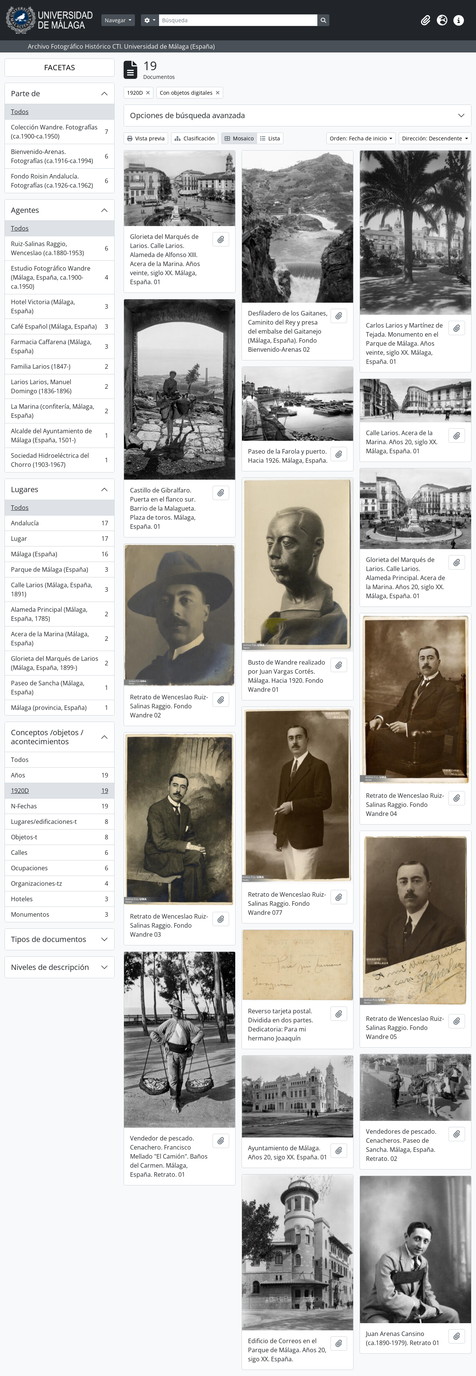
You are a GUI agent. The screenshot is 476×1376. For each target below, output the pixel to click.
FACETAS (59, 67)
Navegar (116, 20)
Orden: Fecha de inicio (359, 138)
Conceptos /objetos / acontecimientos (47, 736)
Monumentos (59, 916)
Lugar (59, 540)
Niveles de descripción (50, 967)
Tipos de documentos (48, 939)
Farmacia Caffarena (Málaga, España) (59, 346)
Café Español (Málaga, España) (59, 328)
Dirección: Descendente (433, 138)
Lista (270, 138)
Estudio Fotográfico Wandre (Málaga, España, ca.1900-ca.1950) (59, 277)
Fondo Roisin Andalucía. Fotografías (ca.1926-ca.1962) (59, 180)
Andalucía (59, 525)
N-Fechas (59, 808)
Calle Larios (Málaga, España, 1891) (59, 589)
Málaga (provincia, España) (59, 709)
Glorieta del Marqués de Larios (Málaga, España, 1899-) (59, 663)
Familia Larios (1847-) (59, 368)
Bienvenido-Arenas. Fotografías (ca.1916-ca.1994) (59, 156)
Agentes (25, 210)
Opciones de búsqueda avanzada (187, 115)
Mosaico (239, 138)
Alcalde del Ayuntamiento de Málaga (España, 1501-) (59, 435)
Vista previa (146, 138)
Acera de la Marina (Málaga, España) (59, 638)
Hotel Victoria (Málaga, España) (59, 306)
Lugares (24, 489)
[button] (425, 20)
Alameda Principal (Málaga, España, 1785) (59, 614)
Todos (20, 112)
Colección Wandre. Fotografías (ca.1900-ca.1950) (59, 131)
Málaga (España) (59, 555)
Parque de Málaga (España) (59, 571)
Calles (59, 854)
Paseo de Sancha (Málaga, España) (59, 687)
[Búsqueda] (238, 20)
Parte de (25, 93)
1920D (59, 792)
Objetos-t (59, 839)
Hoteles (59, 900)
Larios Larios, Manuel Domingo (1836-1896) (59, 386)
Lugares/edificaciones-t (59, 823)
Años (59, 777)
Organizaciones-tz (59, 885)
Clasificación (194, 138)
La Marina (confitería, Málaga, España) (59, 411)
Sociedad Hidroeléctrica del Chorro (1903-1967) (59, 460)
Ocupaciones (59, 869)
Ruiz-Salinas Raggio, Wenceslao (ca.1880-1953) (59, 248)
